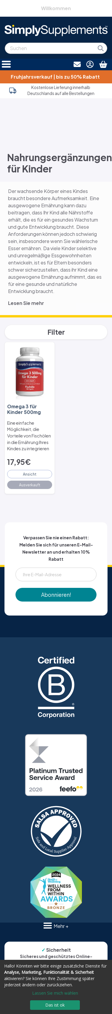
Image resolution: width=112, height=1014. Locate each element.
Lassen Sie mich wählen (55, 993)
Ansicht (29, 474)
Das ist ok (55, 1005)
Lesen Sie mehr (26, 303)
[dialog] (56, 987)
